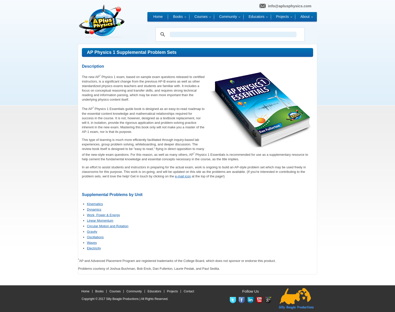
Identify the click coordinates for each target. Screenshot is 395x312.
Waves (92, 243)
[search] (233, 34)
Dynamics (94, 209)
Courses (115, 291)
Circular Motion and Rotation (107, 226)
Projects (172, 291)
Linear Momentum (100, 220)
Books (99, 291)
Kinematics (95, 204)
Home (85, 291)
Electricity (94, 248)
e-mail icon (183, 176)
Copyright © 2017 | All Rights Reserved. (125, 299)
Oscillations (95, 237)
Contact (189, 291)
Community (134, 291)
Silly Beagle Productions (122, 299)
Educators (154, 291)
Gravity (92, 231)
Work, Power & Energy (103, 215)
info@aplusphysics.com (289, 6)
